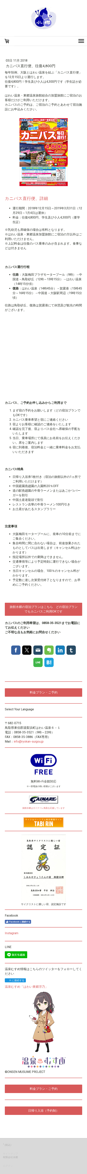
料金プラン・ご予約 (43, 692)
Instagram (11, 933)
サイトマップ (10, 1153)
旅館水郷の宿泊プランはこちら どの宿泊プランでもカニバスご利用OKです (44, 609)
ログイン (8, 1165)
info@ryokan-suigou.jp (29, 741)
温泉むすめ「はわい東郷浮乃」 (26, 987)
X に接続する (15, 980)
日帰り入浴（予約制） (43, 1110)
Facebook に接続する (18, 921)
